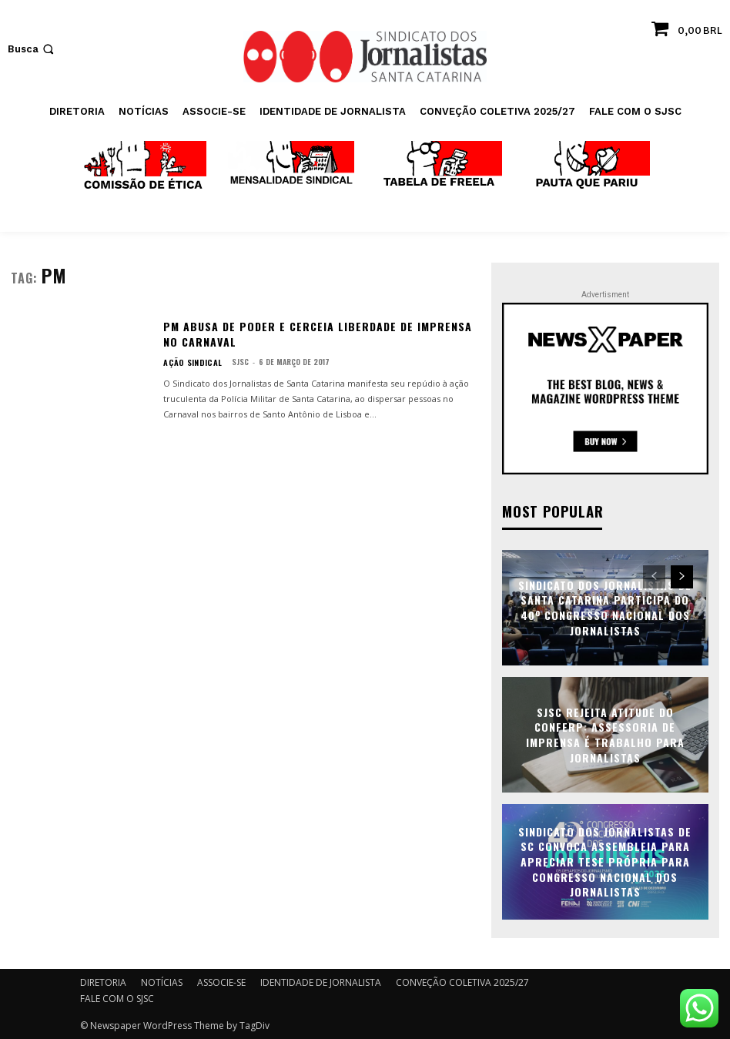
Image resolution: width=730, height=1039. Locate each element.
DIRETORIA (103, 981)
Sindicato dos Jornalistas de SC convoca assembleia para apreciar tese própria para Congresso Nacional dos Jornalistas (604, 861)
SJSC (231, 361)
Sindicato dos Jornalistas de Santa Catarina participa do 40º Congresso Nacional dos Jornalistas (604, 607)
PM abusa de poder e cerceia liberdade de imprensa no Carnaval (317, 334)
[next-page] (682, 576)
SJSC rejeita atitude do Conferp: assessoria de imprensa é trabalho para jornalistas (605, 734)
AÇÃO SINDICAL (188, 362)
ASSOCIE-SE (221, 981)
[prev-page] (654, 576)
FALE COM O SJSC (117, 997)
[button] (32, 49)
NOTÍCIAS (161, 981)
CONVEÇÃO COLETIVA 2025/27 (462, 981)
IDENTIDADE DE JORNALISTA (320, 981)
